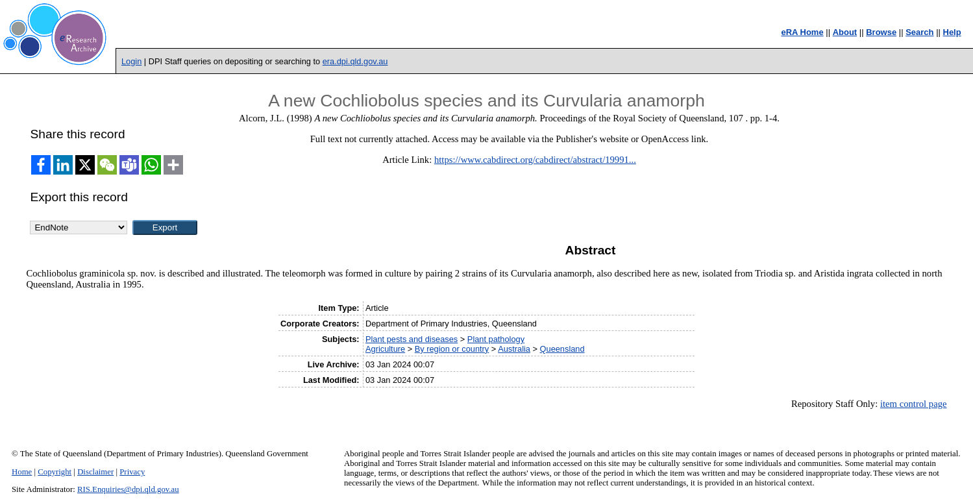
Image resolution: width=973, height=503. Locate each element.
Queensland (562, 349)
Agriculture (385, 349)
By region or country (452, 349)
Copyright (54, 471)
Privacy (132, 471)
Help (952, 32)
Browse (881, 32)
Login (131, 61)
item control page (913, 404)
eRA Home (802, 32)
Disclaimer (95, 471)
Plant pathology (495, 339)
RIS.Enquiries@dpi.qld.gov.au (128, 489)
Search (919, 32)
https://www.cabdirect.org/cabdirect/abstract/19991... (535, 159)
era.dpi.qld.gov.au (355, 61)
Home (22, 471)
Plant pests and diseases (411, 339)
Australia (514, 349)
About (845, 32)
